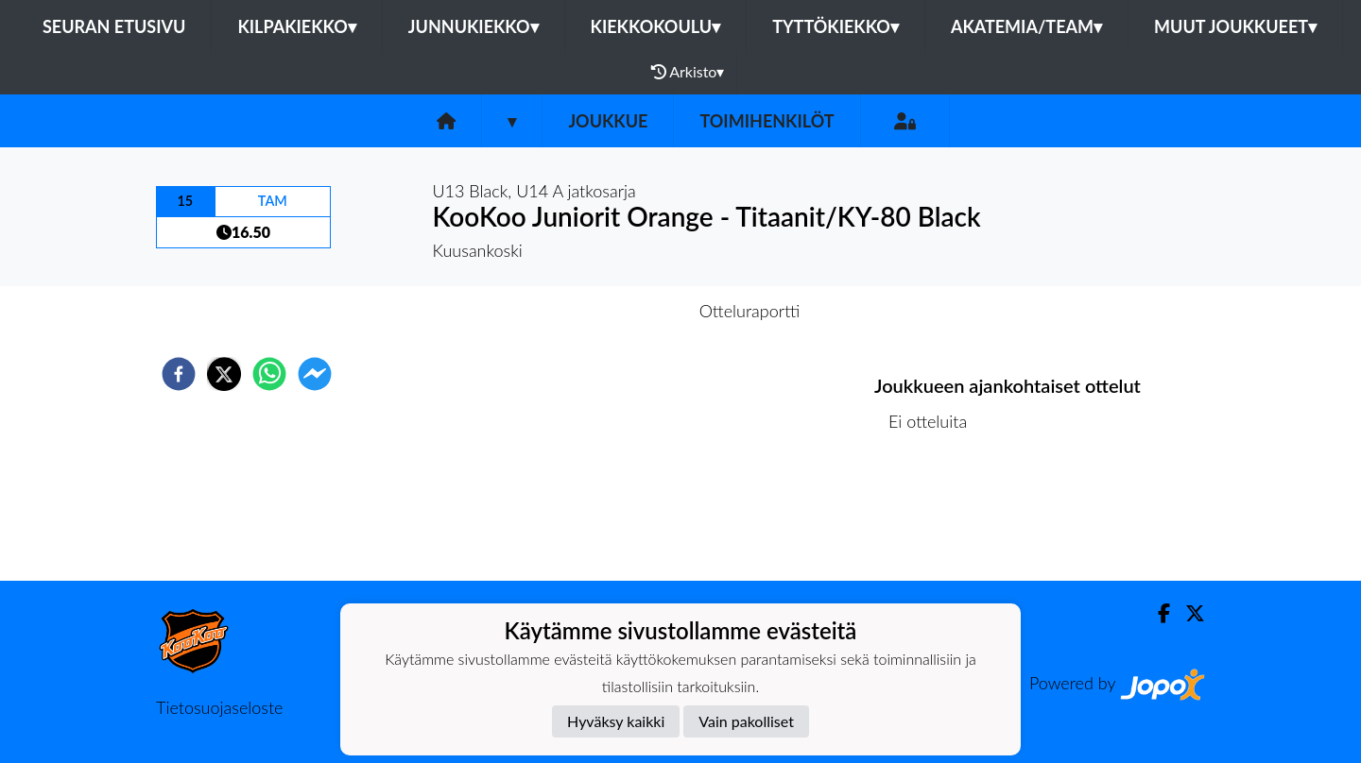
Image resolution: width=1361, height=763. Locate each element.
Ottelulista (935, 517)
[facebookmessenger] (315, 374)
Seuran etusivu (114, 26)
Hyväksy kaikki (615, 721)
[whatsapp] (269, 374)
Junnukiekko (473, 26)
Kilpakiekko (296, 26)
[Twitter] (1187, 613)
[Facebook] (1156, 613)
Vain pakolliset (746, 721)
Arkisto (688, 71)
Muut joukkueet (1235, 26)
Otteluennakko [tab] (615, 310)
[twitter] (224, 374)
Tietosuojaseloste (219, 707)
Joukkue (607, 120)
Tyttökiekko (835, 26)
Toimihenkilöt (766, 120)
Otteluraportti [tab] (750, 310)
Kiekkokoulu (656, 26)
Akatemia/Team (1026, 26)
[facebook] (179, 374)
